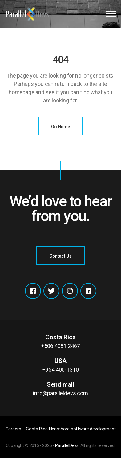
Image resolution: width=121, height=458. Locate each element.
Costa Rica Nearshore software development (70, 429)
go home (60, 126)
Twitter (51, 291)
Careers (13, 429)
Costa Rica (60, 342)
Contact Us (60, 256)
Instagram (70, 291)
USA (60, 365)
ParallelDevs (67, 445)
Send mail (60, 389)
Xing (88, 291)
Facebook (33, 291)
